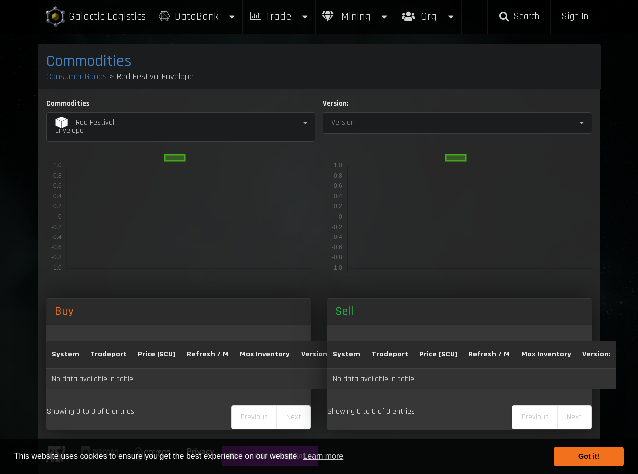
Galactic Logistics (95, 17)
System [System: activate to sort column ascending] (65, 354)
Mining (355, 16)
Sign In (574, 16)
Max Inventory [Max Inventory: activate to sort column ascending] (265, 354)
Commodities (89, 61)
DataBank (197, 16)
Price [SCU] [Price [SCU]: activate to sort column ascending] (438, 354)
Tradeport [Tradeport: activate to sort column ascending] (108, 354)
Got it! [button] (588, 456)
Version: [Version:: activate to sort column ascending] (315, 354)
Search (518, 16)
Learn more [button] (323, 456)
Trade (279, 16)
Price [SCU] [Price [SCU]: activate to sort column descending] (156, 354)
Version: (335, 103)
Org (428, 11)
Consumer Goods (76, 76)
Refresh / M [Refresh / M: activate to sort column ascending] (208, 354)
